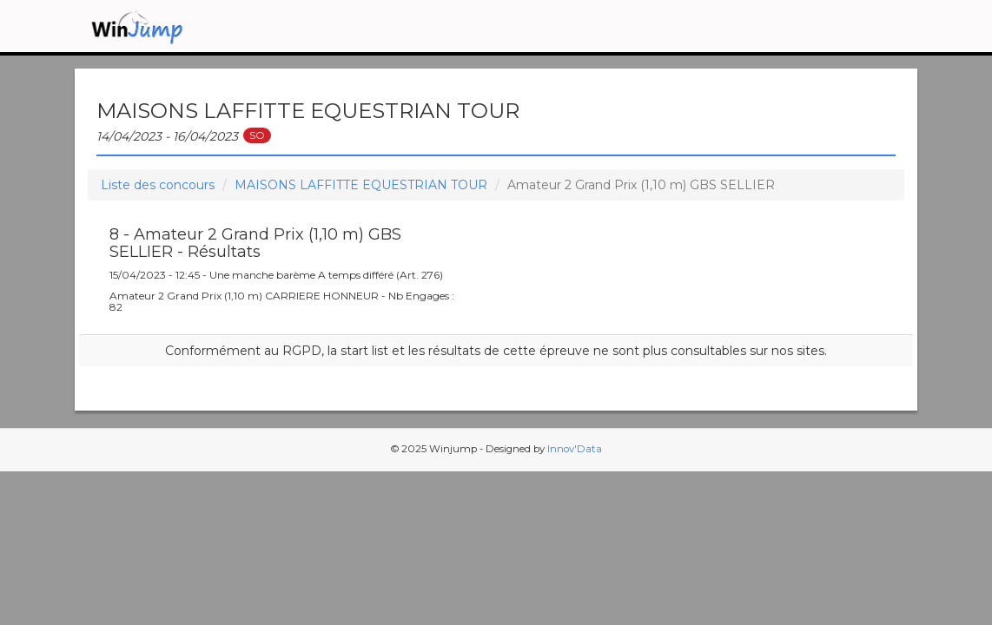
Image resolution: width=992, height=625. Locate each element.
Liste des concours (158, 185)
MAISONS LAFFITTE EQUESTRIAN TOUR (361, 185)
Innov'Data (574, 449)
